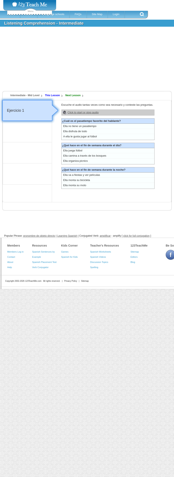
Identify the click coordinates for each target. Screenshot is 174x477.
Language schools (53, 14)
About (10, 262)
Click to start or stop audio (83, 112)
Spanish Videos (98, 257)
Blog (132, 262)
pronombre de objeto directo (39, 235)
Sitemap (134, 251)
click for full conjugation (136, 235)
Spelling (94, 267)
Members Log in (15, 251)
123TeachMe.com (33, 281)
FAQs (78, 14)
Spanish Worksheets (100, 251)
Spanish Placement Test (44, 262)
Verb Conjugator (40, 267)
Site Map (97, 14)
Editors (134, 257)
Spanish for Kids (69, 257)
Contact (11, 257)
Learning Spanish (67, 235)
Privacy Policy (70, 281)
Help (9, 267)
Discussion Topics (99, 262)
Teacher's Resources (104, 245)
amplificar (105, 235)
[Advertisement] (59, 61)
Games (64, 251)
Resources (39, 245)
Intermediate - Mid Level (25, 95)
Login (116, 14)
